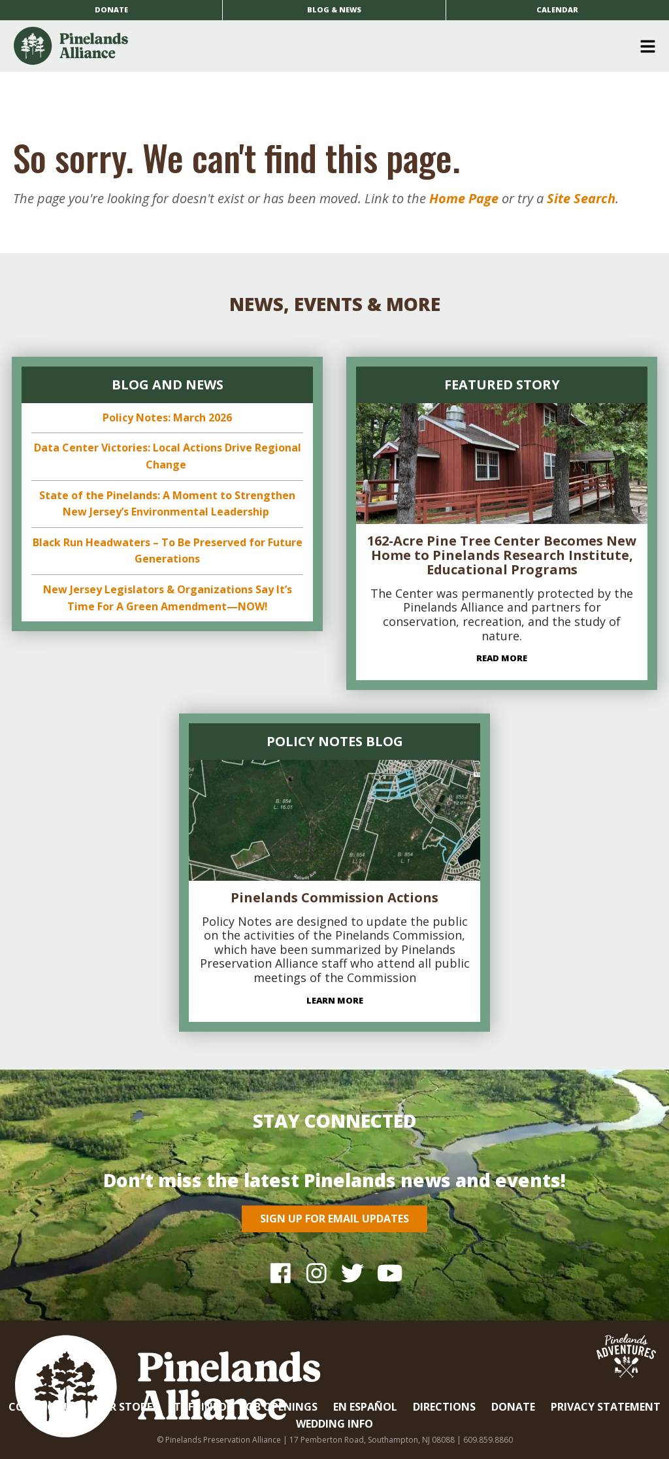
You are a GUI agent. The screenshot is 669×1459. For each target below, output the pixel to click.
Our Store (122, 1407)
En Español (365, 1407)
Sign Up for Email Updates (334, 1218)
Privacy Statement (606, 1407)
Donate (111, 9)
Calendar (557, 9)
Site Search (581, 198)
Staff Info (197, 1407)
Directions (444, 1407)
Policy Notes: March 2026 (167, 417)
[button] (329, 46)
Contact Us (43, 1407)
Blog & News (334, 9)
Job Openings (280, 1407)
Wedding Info (334, 1424)
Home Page (463, 198)
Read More (501, 658)
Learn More (334, 1000)
